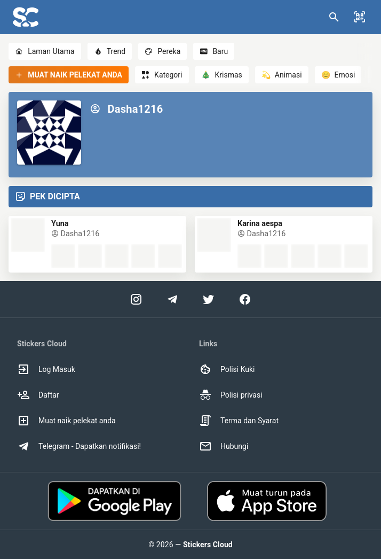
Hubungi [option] (223, 446)
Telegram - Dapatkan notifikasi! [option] (79, 446)
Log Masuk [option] (46, 369)
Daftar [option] (38, 395)
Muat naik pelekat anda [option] (66, 420)
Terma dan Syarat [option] (239, 420)
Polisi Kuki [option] (227, 369)
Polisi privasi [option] (231, 395)
